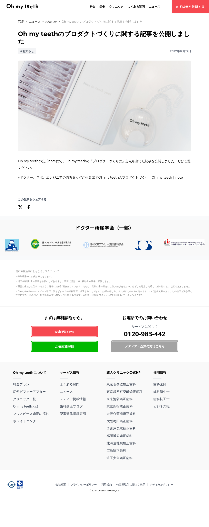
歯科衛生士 (161, 391)
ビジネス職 (161, 406)
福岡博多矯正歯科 (120, 436)
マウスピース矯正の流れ (31, 413)
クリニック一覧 (24, 399)
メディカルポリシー (161, 484)
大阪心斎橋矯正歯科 (121, 413)
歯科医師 (159, 384)
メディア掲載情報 (73, 399)
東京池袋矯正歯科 (120, 399)
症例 (102, 6)
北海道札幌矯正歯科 (121, 443)
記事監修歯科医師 (73, 413)
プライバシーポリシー (84, 484)
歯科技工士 (161, 399)
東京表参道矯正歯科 (121, 384)
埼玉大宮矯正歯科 (120, 458)
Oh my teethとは (26, 406)
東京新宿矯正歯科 (120, 406)
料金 (92, 6)
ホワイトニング (24, 421)
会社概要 (61, 484)
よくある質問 (136, 6)
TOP (21, 22)
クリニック (116, 6)
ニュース (154, 6)
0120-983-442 (145, 333)
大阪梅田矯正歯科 (120, 421)
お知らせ (51, 22)
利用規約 (106, 484)
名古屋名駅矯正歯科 (121, 428)
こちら (124, 294)
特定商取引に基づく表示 (130, 484)
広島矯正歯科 (116, 450)
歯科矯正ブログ (71, 406)
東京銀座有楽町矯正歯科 (124, 391)
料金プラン (21, 384)
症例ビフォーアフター (29, 391)
